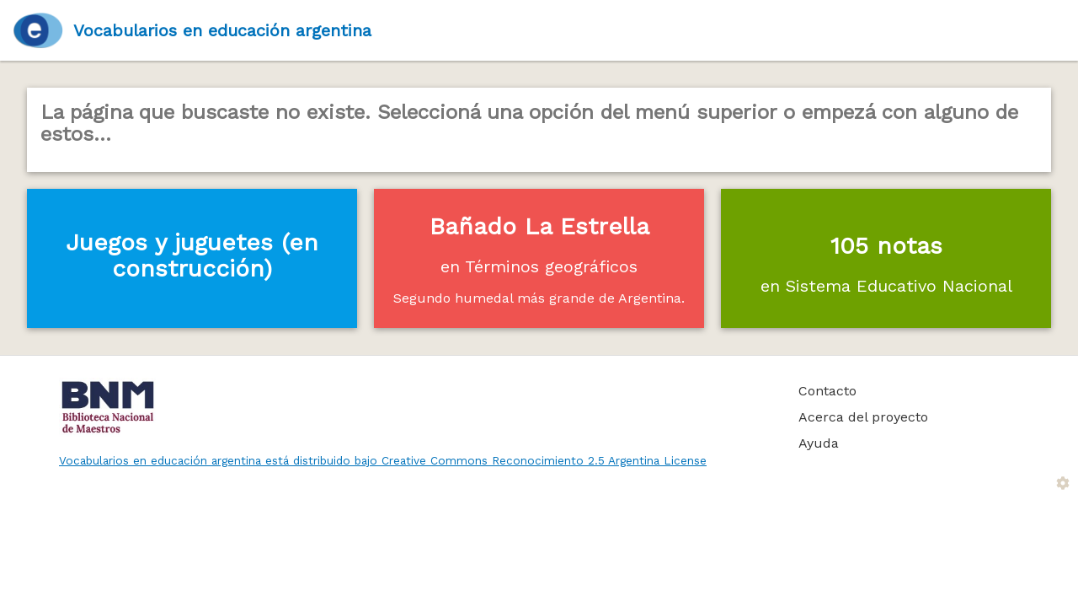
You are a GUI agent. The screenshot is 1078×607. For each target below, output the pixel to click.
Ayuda (818, 443)
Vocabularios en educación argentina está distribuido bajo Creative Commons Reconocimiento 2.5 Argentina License (383, 460)
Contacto (827, 391)
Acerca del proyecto (863, 417)
